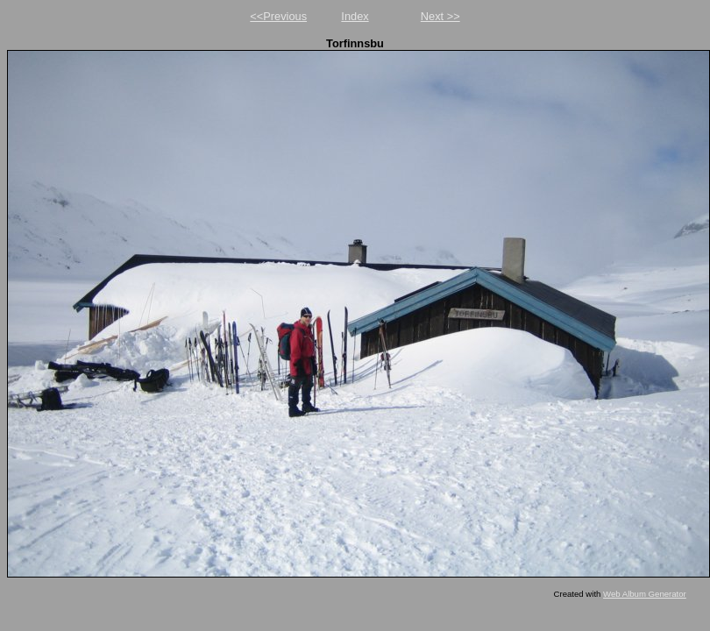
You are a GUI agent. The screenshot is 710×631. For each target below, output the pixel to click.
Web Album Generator (644, 594)
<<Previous (278, 16)
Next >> (440, 16)
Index (354, 16)
